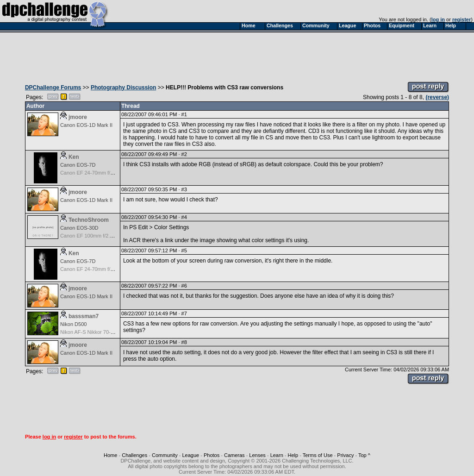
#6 (184, 285)
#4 (184, 217)
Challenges (134, 455)
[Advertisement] (237, 54)
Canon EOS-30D (79, 228)
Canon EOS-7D (77, 165)
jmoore (78, 117)
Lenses (257, 455)
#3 (184, 189)
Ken (74, 157)
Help (293, 455)
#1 (184, 114)
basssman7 (84, 316)
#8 (184, 342)
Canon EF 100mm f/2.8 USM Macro (100, 235)
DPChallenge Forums (53, 87)
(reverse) (437, 97)
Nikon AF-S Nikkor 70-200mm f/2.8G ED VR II (112, 332)
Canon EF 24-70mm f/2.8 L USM (97, 172)
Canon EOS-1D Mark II (86, 125)
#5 (184, 250)
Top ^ (364, 455)
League (190, 455)
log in (438, 19)
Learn (276, 455)
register (461, 19)
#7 (184, 313)
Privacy (345, 455)
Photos (211, 455)
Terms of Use (318, 455)
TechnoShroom (89, 220)
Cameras (234, 455)
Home (110, 455)
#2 (184, 154)
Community (165, 455)
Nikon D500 (73, 324)
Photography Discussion (123, 87)
